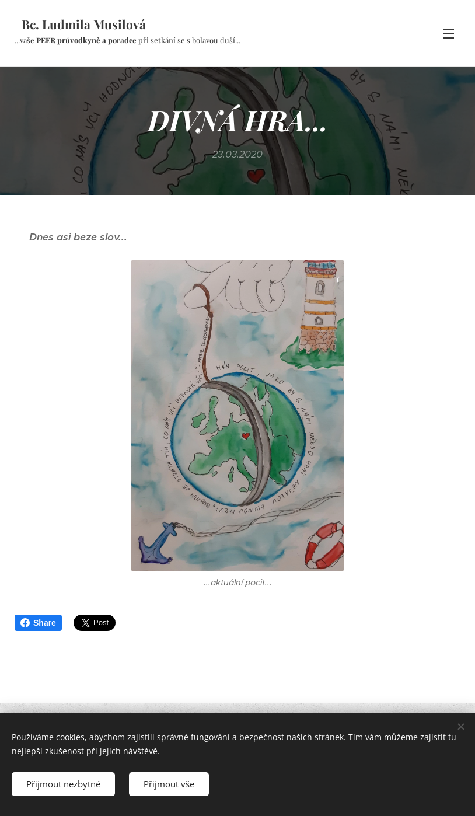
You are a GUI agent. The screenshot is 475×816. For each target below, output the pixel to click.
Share (38, 622)
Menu (448, 33)
